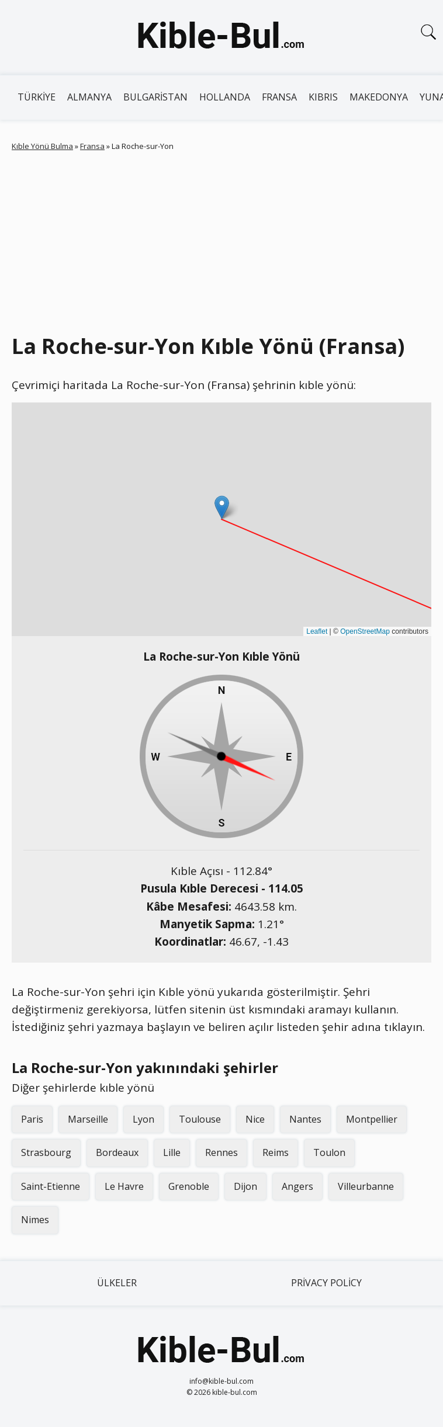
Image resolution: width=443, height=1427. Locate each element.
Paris (32, 1119)
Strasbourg (46, 1152)
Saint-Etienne (50, 1186)
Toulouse (200, 1119)
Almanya (89, 97)
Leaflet (316, 631)
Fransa (279, 97)
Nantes (305, 1119)
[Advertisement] (221, 240)
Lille (172, 1152)
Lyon (143, 1119)
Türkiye (37, 97)
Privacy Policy (326, 1282)
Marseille (88, 1119)
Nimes (35, 1219)
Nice (255, 1119)
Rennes (221, 1152)
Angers (297, 1186)
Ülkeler (117, 1282)
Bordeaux (117, 1152)
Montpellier (371, 1119)
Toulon (329, 1152)
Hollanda (224, 97)
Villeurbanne (366, 1186)
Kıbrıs (323, 97)
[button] (221, 507)
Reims (275, 1152)
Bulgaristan (155, 97)
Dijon (245, 1186)
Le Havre (124, 1186)
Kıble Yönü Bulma (42, 146)
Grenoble (188, 1186)
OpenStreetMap (365, 631)
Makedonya (378, 97)
